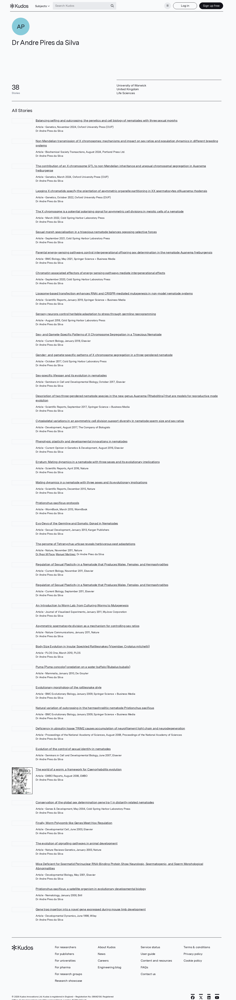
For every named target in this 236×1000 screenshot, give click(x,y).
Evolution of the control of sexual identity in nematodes (73, 748)
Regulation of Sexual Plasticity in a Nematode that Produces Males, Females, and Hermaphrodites (102, 563)
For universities (65, 959)
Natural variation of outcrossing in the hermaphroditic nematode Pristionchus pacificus (95, 707)
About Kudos (106, 946)
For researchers (65, 946)
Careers (103, 959)
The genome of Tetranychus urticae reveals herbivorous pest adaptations (85, 543)
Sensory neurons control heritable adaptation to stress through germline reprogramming (96, 313)
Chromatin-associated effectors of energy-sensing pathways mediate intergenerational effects (100, 272)
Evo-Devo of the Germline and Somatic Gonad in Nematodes (77, 522)
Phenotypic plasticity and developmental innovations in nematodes (81, 440)
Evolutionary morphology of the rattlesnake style (68, 686)
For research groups (68, 972)
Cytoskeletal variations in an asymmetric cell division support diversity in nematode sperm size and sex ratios (110, 420)
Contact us (148, 972)
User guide (148, 952)
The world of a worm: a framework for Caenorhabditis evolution (79, 768)
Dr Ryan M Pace (45, 553)
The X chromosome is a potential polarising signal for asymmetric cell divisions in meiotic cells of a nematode (110, 210)
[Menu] (165, 5)
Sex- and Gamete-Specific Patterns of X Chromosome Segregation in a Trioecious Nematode (99, 333)
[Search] (114, 5)
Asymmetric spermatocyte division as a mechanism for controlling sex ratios (87, 625)
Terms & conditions (197, 946)
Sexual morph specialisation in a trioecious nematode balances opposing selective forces (96, 231)
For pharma (63, 966)
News (101, 952)
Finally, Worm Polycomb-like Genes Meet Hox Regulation (74, 821)
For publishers (64, 952)
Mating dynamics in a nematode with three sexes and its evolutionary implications (91, 481)
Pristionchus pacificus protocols (57, 502)
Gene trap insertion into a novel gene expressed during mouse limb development (91, 908)
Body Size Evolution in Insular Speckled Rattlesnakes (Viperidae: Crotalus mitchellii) (93, 645)
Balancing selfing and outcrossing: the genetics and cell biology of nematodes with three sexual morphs (106, 119)
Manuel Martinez (65, 553)
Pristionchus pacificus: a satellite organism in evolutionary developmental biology (91, 887)
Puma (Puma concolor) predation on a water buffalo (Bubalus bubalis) (83, 666)
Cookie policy (193, 959)
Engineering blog (109, 966)
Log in (183, 5)
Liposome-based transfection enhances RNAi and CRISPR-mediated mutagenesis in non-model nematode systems (114, 292)
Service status (150, 946)
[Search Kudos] (82, 5)
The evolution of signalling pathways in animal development (76, 842)
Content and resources (156, 959)
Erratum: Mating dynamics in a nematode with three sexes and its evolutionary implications (98, 461)
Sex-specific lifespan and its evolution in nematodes (71, 374)
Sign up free (209, 5)
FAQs (144, 966)
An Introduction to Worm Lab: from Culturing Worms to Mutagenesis (82, 604)
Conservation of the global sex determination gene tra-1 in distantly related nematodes (95, 801)
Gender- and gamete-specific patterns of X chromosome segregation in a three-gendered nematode (104, 354)
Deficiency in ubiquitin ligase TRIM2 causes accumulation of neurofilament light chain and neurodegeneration (110, 727)
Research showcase (68, 979)
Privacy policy (193, 952)
